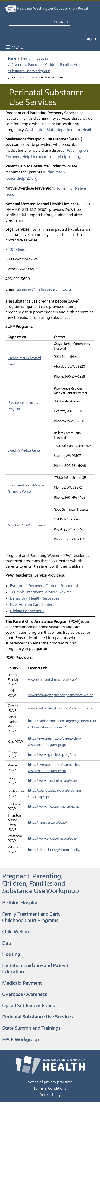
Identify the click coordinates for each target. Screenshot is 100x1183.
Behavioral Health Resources (34, 598)
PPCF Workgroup (20, 1039)
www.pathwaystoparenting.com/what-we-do (60, 695)
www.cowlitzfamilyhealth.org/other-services (60, 708)
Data (7, 942)
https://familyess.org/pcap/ (47, 822)
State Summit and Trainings (31, 1028)
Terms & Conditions (50, 1088)
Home (11, 58)
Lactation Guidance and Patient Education (35, 968)
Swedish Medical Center (25, 450)
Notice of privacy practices (50, 1082)
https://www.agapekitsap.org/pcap (52, 755)
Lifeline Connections (27, 611)
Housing (11, 954)
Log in (90, 38)
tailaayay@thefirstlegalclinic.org (44, 289)
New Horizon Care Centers (32, 604)
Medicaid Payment (22, 983)
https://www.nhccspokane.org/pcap (53, 806)
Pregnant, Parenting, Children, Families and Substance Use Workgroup (40, 883)
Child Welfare (16, 931)
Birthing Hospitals (21, 902)
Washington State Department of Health (59, 129)
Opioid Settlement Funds (28, 1005)
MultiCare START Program (26, 525)
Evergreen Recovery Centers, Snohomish (44, 585)
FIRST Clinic (15, 249)
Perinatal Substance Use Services (37, 1016)
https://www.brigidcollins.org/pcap (52, 780)
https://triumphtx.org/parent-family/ (54, 850)
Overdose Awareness (24, 994)
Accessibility (50, 1094)
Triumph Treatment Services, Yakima (40, 592)
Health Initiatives (34, 58)
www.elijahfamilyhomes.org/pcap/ (52, 679)
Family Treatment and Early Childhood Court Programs (31, 917)
